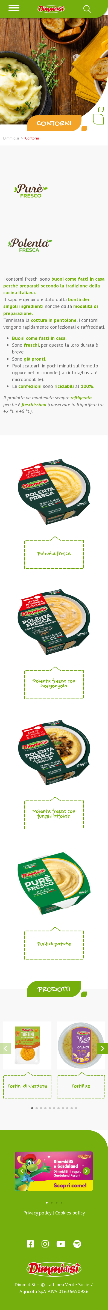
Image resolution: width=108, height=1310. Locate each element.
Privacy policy (37, 1213)
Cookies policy (70, 1213)
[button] (32, 1108)
